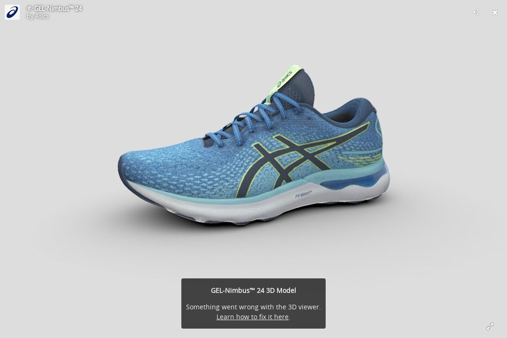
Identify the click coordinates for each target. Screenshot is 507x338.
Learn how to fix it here (252, 316)
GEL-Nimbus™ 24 (58, 8)
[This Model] (12, 12)
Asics (42, 16)
